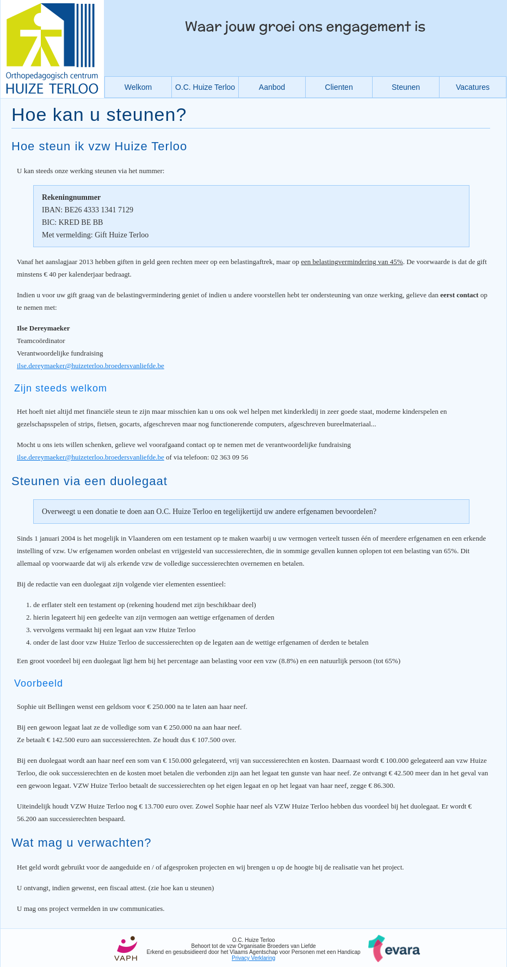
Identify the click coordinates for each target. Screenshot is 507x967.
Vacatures (473, 87)
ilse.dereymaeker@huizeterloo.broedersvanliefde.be (90, 366)
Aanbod (272, 87)
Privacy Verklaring (253, 958)
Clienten (339, 87)
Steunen (406, 87)
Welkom (138, 87)
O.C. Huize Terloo (205, 87)
